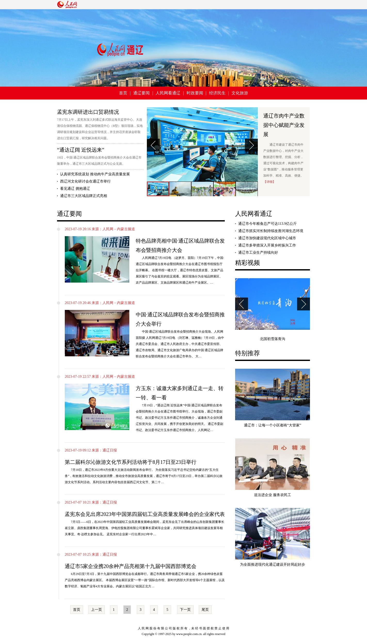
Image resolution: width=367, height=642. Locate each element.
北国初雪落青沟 (272, 339)
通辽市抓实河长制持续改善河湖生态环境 (270, 231)
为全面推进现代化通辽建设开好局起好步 (272, 564)
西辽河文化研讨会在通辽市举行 (85, 181)
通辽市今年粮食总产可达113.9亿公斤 (267, 224)
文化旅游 (240, 93)
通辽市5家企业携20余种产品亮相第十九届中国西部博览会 (130, 566)
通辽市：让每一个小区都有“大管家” (272, 425)
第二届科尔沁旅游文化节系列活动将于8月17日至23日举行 (130, 462)
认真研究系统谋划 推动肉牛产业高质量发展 (95, 174)
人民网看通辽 (168, 93)
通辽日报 (109, 450)
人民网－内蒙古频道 (118, 229)
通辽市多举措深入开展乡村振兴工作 (267, 245)
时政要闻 (195, 93)
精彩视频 (247, 262)
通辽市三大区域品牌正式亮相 (83, 196)
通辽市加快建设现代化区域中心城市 (267, 238)
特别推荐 (247, 353)
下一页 (185, 610)
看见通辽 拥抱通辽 (75, 189)
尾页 (205, 610)
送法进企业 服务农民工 (272, 495)
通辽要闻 (141, 93)
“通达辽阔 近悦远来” (80, 150)
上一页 (96, 610)
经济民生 (217, 93)
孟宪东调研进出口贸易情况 (88, 112)
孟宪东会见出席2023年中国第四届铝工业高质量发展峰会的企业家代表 (145, 514)
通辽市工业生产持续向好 (258, 252)
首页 (123, 93)
